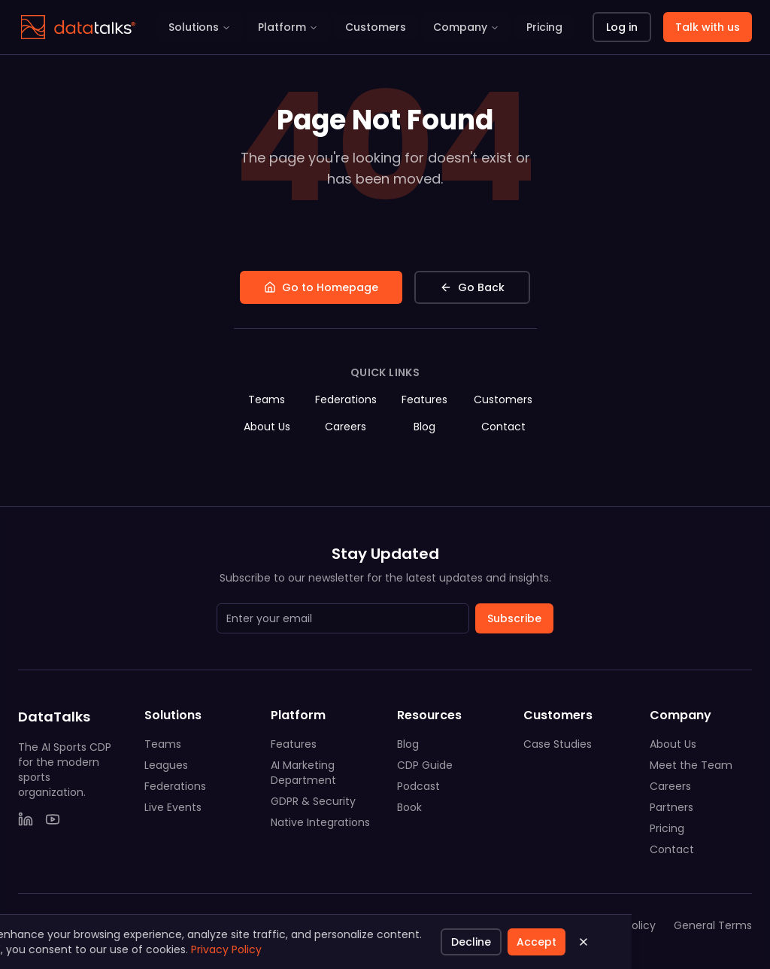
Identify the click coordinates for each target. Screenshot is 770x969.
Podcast (418, 786)
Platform (288, 27)
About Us (267, 426)
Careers (345, 426)
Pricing (544, 27)
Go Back (472, 287)
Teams (266, 399)
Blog (424, 426)
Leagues (166, 765)
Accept (74, 941)
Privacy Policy (620, 925)
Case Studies (557, 744)
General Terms (713, 925)
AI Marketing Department (303, 773)
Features (424, 399)
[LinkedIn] (25, 819)
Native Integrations (320, 822)
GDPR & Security (313, 801)
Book (409, 807)
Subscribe (514, 618)
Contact (503, 426)
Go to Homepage (321, 287)
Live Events (173, 807)
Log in (622, 27)
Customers (375, 27)
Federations (346, 399)
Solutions (199, 27)
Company (466, 27)
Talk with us (707, 27)
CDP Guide (425, 765)
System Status (522, 925)
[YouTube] (52, 819)
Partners (671, 807)
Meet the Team (691, 765)
